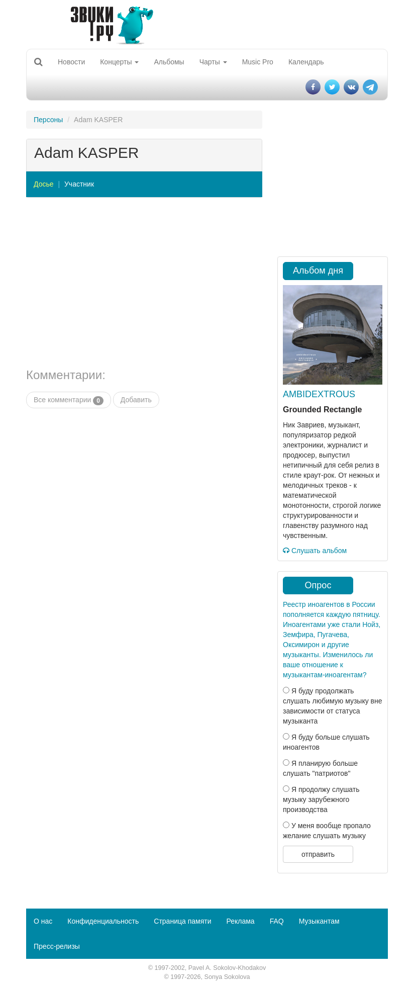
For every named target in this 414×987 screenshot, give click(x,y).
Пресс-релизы (57, 946)
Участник (79, 184)
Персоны (48, 120)
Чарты (213, 62)
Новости (71, 62)
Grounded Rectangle (322, 409)
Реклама (240, 921)
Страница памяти (182, 921)
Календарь (306, 62)
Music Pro (257, 62)
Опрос (318, 585)
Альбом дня (318, 270)
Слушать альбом (315, 551)
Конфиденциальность (103, 921)
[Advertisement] (144, 283)
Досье (44, 184)
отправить (318, 854)
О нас (43, 921)
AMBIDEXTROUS (319, 394)
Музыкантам (319, 921)
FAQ (277, 921)
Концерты (119, 62)
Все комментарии (69, 400)
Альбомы (169, 62)
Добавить (136, 400)
